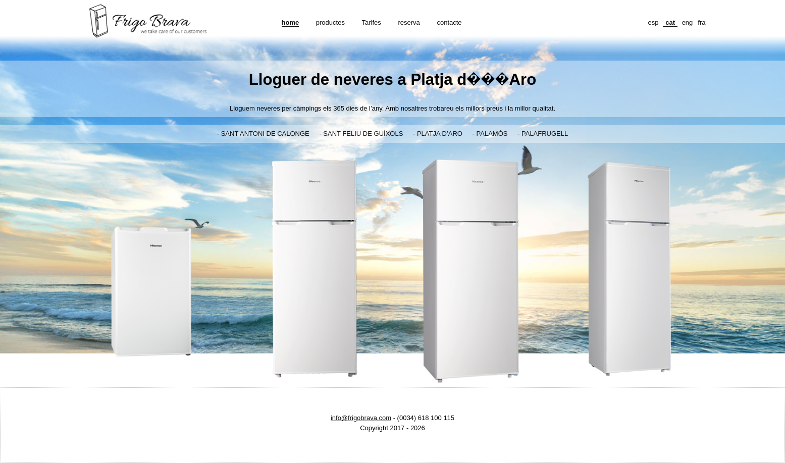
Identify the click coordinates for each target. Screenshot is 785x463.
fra (701, 22)
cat (670, 22)
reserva (409, 22)
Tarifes (371, 22)
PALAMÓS (492, 133)
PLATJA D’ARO (439, 133)
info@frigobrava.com (361, 418)
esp (653, 22)
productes (330, 22)
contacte (449, 22)
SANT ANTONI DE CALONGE (265, 133)
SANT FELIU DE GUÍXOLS (363, 133)
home (290, 22)
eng (687, 22)
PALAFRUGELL (544, 133)
